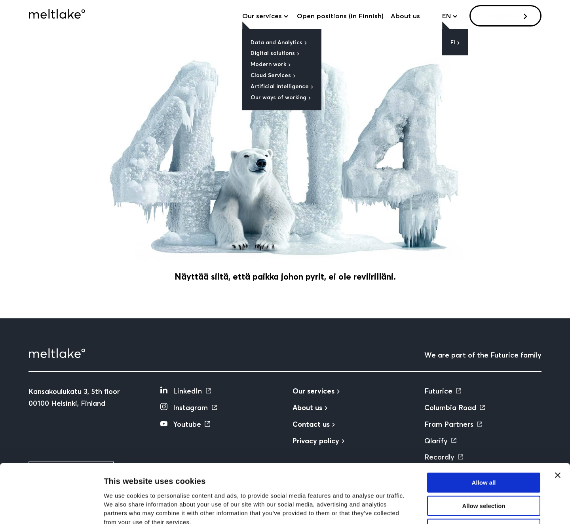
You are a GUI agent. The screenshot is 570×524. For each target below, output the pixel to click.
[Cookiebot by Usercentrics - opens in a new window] (51, 509)
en (446, 16)
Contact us (502, 16)
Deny (484, 473)
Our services (262, 16)
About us (405, 16)
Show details (415, 508)
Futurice (438, 390)
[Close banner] (557, 420)
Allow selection (483, 450)
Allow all (484, 427)
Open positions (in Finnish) (340, 16)
